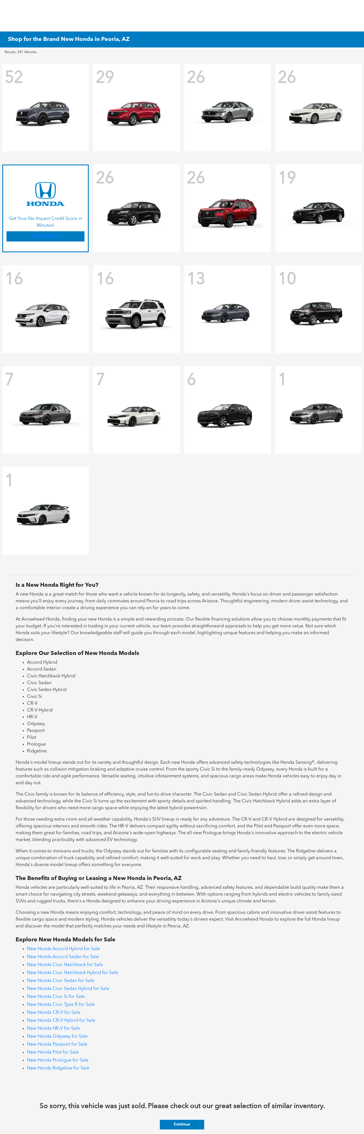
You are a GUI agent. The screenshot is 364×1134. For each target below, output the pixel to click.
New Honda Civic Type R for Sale (61, 1004)
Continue (182, 1124)
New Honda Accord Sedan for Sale (63, 957)
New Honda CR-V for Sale (53, 1012)
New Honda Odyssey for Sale (57, 1036)
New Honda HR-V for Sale (53, 1028)
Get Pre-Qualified (45, 236)
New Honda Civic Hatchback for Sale (65, 965)
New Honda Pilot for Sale (53, 1052)
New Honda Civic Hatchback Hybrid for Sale (72, 973)
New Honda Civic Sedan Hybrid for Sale (68, 989)
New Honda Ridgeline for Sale (58, 1068)
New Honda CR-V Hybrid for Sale (61, 1020)
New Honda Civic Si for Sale (56, 996)
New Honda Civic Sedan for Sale (60, 981)
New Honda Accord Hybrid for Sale (63, 949)
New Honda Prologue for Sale (57, 1060)
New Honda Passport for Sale (57, 1044)
